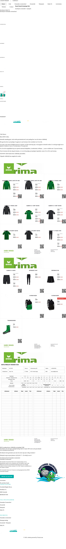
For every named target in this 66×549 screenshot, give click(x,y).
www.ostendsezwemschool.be (7, 450)
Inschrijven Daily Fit (5, 10)
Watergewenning (4, 520)
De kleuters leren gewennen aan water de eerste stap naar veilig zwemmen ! (17, 452)
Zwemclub (2, 505)
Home (3, 4)
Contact (11, 7)
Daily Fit (50, 4)
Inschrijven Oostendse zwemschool (8, 11)
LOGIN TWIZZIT (4, 0)
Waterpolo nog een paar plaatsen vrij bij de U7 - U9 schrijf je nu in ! (16, 455)
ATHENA (1, 86)
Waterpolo (2, 507)
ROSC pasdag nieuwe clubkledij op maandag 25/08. (12, 447)
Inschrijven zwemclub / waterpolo (23, 8)
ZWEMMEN (2, 43)
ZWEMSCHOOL (3, 24)
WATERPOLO (2, 57)
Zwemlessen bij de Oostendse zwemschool (10, 458)
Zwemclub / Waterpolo (5, 522)
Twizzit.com (40, 537)
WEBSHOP (3, 116)
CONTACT (15, 0)
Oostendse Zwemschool (5, 459)
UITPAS (1, 98)
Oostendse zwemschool (5, 517)
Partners (4, 7)
